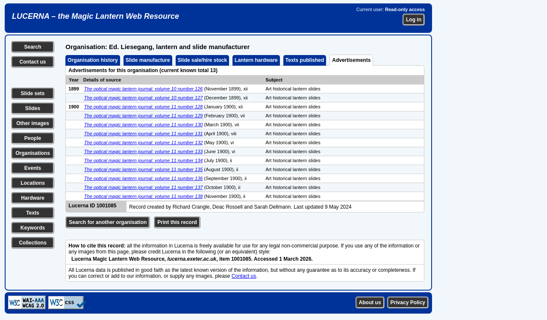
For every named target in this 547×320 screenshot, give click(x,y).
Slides (32, 108)
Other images (32, 123)
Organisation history (93, 60)
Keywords (33, 228)
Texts (32, 213)
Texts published (304, 60)
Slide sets (32, 93)
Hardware (32, 198)
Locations (33, 183)
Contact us (32, 62)
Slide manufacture (148, 60)
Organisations (32, 153)
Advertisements (351, 60)
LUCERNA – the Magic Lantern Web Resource (95, 16)
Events (32, 168)
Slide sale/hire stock (202, 60)
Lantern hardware (256, 60)
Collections (33, 243)
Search (32, 47)
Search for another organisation (108, 222)
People (32, 138)
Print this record (177, 222)
